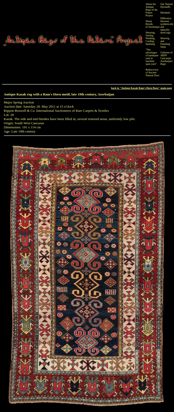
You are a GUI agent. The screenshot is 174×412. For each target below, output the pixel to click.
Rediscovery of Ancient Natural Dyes (152, 72)
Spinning (150, 44)
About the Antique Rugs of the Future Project (151, 10)
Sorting (149, 35)
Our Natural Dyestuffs (166, 5)
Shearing (150, 32)
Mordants (165, 12)
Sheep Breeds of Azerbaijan (153, 24)
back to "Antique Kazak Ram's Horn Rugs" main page (141, 88)
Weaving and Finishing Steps (165, 42)
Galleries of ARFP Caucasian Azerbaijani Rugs (166, 58)
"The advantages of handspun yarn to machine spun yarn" (152, 56)
